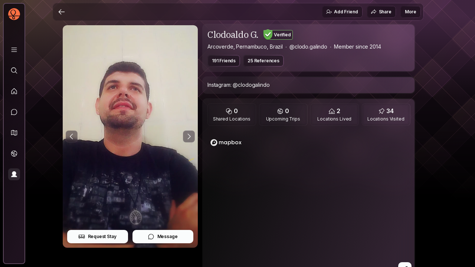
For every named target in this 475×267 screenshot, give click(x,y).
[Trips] (14, 153)
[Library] (14, 50)
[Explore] (14, 70)
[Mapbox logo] (226, 142)
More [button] (410, 11)
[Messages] (14, 112)
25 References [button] (263, 60)
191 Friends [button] (224, 60)
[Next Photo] (189, 136)
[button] (14, 133)
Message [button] (163, 236)
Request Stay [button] (97, 236)
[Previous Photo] (72, 136)
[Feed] (14, 91)
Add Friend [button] (342, 12)
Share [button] (381, 12)
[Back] (62, 12)
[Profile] (14, 174)
